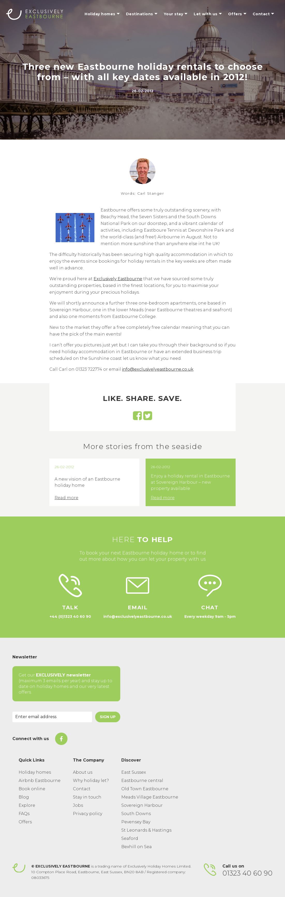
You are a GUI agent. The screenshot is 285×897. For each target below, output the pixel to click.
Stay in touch (87, 797)
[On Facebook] (61, 739)
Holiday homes (35, 772)
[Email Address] (52, 717)
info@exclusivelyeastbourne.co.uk (157, 369)
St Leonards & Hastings (146, 830)
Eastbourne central (142, 780)
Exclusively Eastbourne (118, 278)
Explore (27, 805)
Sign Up (108, 716)
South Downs (136, 813)
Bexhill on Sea (136, 846)
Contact (82, 788)
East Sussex (133, 772)
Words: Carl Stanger (142, 193)
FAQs (24, 813)
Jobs (78, 805)
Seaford (129, 838)
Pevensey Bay (135, 821)
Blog (24, 797)
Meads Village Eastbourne (149, 797)
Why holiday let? (91, 780)
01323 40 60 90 (247, 873)
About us (82, 772)
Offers (25, 821)
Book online (32, 788)
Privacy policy (87, 813)
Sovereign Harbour (142, 805)
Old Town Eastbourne (144, 788)
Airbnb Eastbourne (40, 780)
